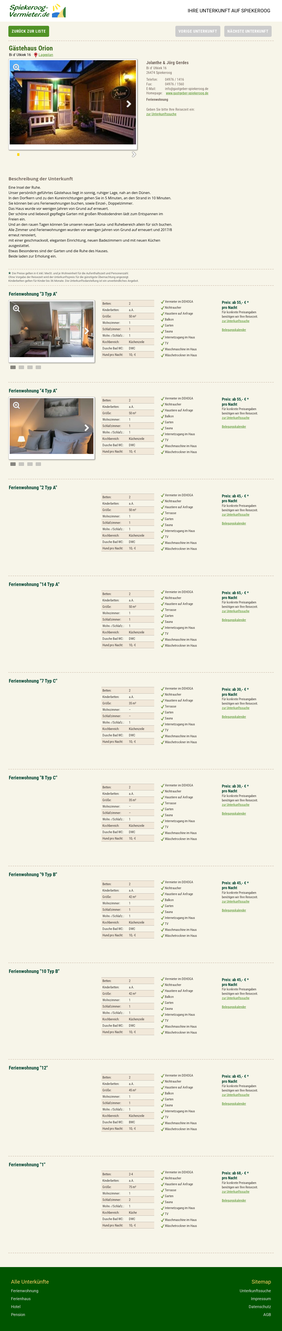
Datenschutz (260, 1306)
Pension (18, 1314)
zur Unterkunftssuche (161, 114)
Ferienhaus (21, 1298)
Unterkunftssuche (255, 1290)
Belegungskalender (234, 330)
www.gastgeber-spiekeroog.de (187, 93)
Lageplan (43, 55)
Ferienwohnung (24, 1290)
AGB (267, 1314)
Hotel (15, 1306)
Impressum (261, 1298)
